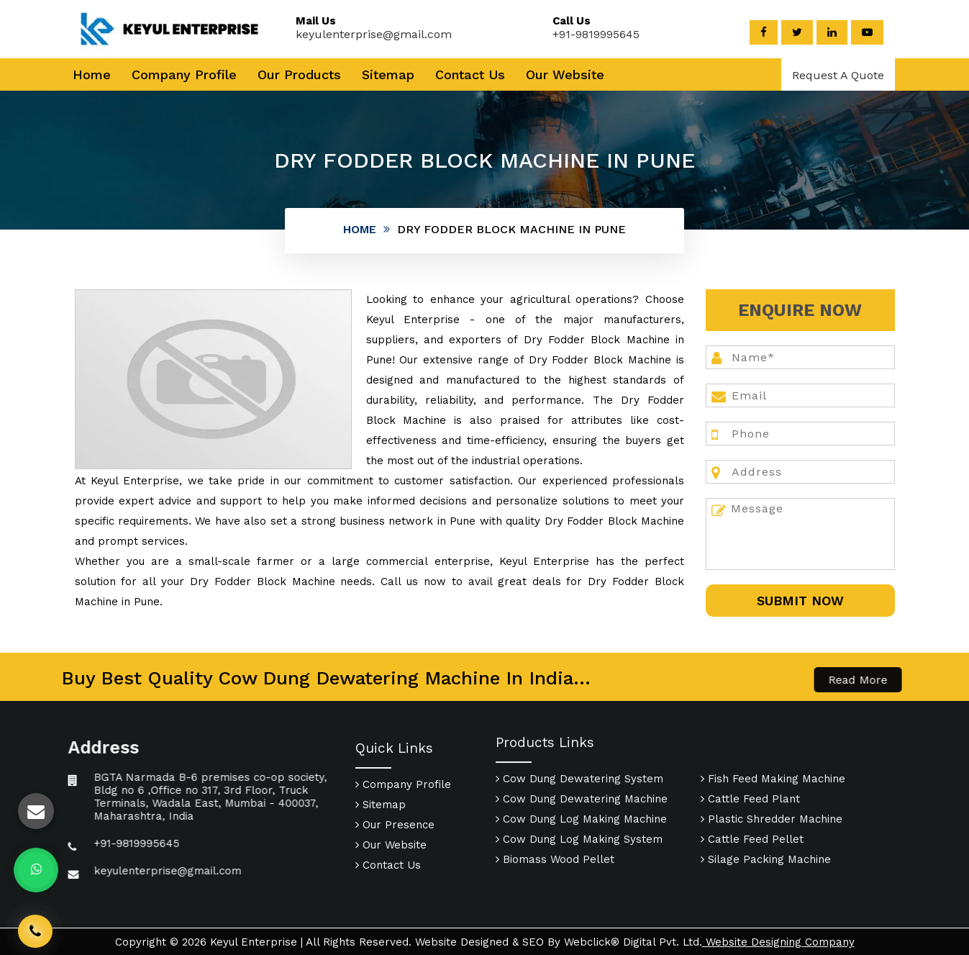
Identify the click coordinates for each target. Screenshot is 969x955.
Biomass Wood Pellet (555, 796)
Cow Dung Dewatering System (579, 716)
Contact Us (470, 74)
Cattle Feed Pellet (752, 776)
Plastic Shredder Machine (771, 756)
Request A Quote (838, 75)
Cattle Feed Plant (750, 736)
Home (92, 74)
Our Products (299, 74)
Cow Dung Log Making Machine (581, 756)
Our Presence (395, 887)
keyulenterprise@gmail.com (359, 34)
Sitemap (388, 74)
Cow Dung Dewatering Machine (582, 736)
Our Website (565, 74)
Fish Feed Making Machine (773, 716)
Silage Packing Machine (766, 796)
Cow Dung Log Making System (579, 776)
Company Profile (184, 74)
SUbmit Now (800, 600)
